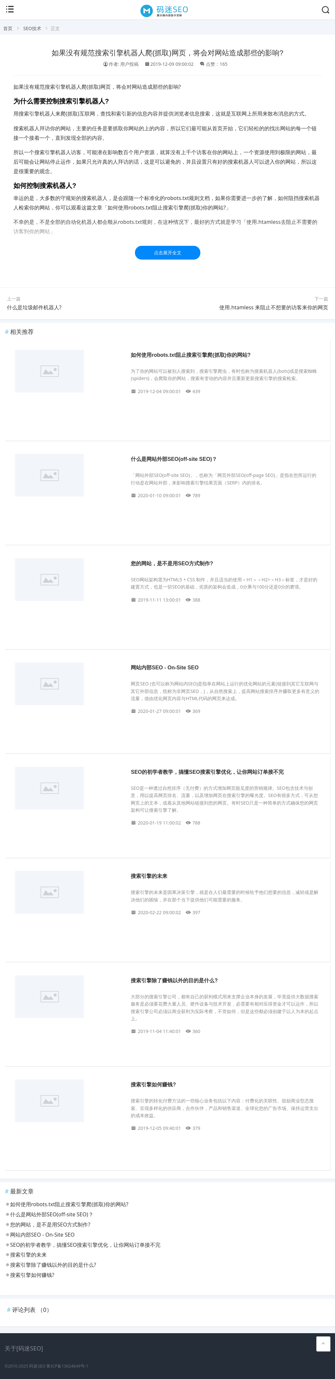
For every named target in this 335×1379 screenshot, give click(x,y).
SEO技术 (32, 28)
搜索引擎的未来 (149, 876)
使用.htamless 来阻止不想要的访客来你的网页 (273, 307)
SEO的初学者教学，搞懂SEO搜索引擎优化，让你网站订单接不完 (207, 772)
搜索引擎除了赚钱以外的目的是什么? (174, 980)
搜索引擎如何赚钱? (153, 1084)
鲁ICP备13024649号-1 (67, 1366)
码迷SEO (37, 1366)
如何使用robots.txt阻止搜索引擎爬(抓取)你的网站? (190, 355)
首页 (7, 28)
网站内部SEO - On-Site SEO (164, 667)
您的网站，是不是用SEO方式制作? (172, 563)
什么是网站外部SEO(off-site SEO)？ (174, 459)
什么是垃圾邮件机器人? (34, 307)
